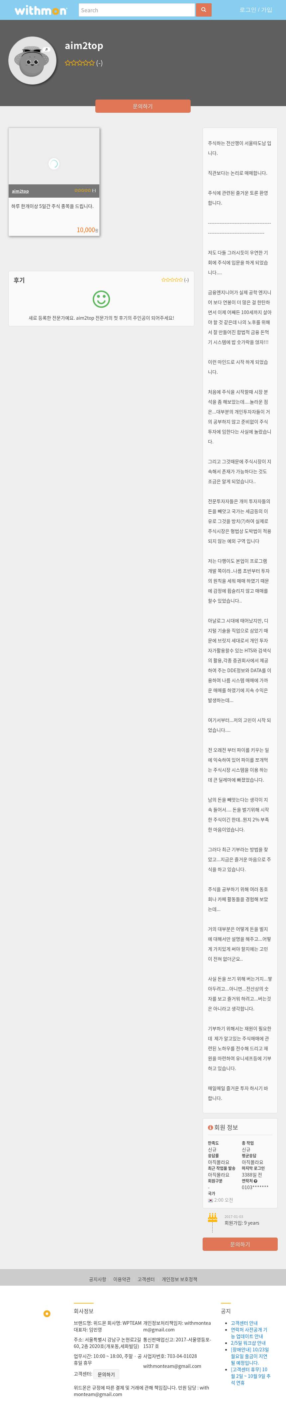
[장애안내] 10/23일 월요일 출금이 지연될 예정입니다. (250, 1356)
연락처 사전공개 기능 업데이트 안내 (249, 1332)
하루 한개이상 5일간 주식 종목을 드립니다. (52, 206)
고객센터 (146, 1279)
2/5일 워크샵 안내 (248, 1342)
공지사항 (97, 1279)
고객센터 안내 (244, 1322)
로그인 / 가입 (255, 10)
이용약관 (122, 1279)
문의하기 (143, 106)
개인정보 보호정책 (179, 1279)
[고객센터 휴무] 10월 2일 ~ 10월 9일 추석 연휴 (251, 1376)
